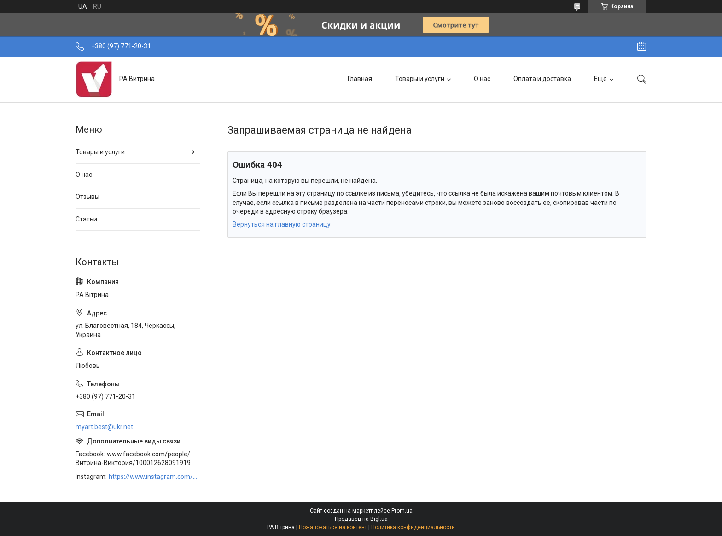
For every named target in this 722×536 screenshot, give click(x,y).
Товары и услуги (419, 78)
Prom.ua (402, 510)
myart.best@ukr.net (104, 427)
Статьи (86, 219)
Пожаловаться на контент (333, 527)
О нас (482, 78)
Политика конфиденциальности (413, 527)
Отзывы (87, 196)
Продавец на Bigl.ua (361, 519)
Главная (360, 78)
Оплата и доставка (542, 78)
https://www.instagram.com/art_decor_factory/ (154, 476)
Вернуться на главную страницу (282, 224)
